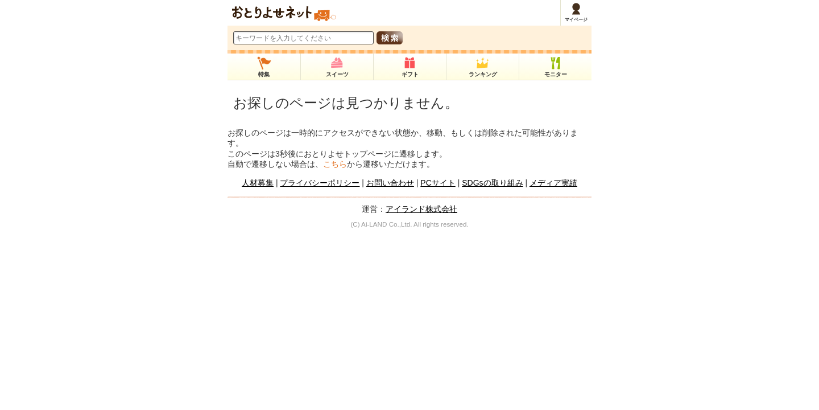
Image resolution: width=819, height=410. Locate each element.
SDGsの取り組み (492, 182)
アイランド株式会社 (421, 209)
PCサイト (437, 182)
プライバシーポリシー (319, 182)
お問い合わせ (390, 182)
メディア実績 (553, 182)
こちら (335, 164)
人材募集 (258, 182)
